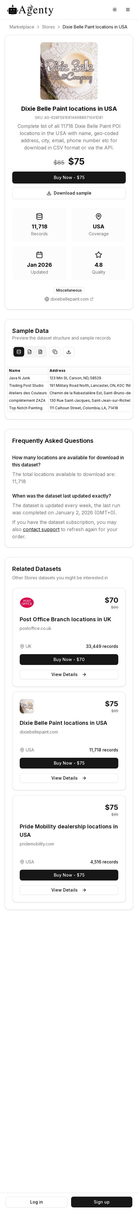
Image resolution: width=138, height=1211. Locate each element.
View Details (69, 674)
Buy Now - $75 (69, 177)
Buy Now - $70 (69, 659)
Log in (36, 1201)
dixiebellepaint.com (69, 298)
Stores (48, 26)
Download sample (69, 192)
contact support (41, 529)
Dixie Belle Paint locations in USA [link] (95, 26)
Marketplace (22, 26)
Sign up (102, 1201)
